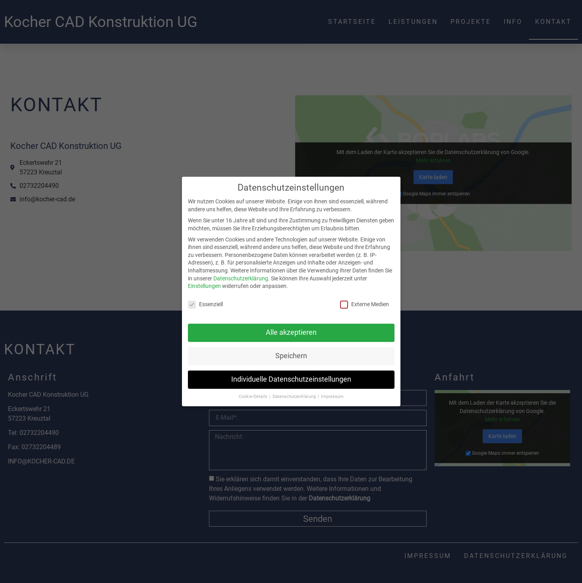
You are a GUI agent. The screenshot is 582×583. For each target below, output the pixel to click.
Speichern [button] (291, 355)
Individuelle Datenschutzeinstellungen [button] (291, 378)
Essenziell (205, 303)
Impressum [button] (332, 395)
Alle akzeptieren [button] (291, 332)
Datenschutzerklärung (240, 277)
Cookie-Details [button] (254, 395)
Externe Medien (364, 303)
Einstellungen (204, 285)
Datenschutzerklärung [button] (295, 395)
